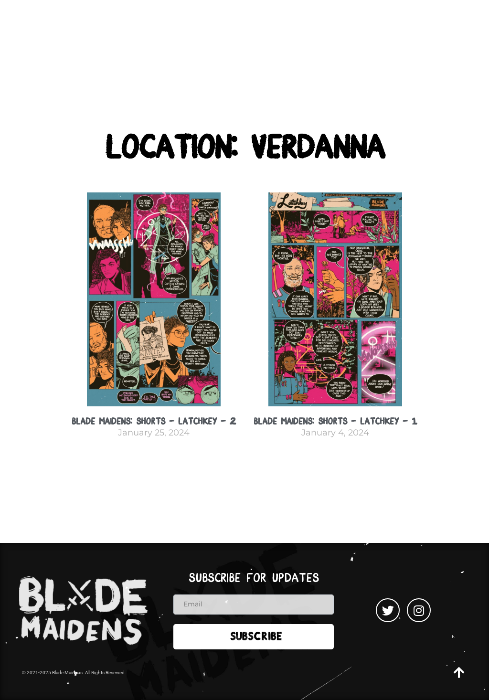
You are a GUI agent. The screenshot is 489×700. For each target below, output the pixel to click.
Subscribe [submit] (256, 637)
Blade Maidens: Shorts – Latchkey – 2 (154, 421)
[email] (253, 604)
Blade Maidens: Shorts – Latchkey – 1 (335, 421)
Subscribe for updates (254, 578)
